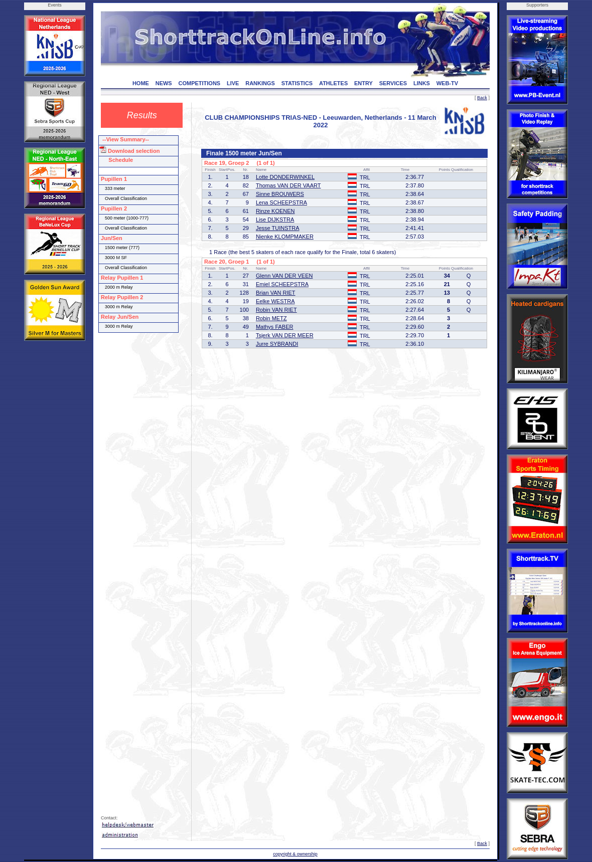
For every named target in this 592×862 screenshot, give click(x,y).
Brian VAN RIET (275, 293)
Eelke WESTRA (275, 301)
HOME (140, 83)
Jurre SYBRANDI (277, 344)
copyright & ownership (295, 853)
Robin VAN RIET (276, 310)
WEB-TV (447, 83)
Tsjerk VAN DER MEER (285, 335)
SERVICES (393, 83)
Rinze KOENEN (275, 211)
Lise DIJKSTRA (275, 220)
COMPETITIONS (199, 83)
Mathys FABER (274, 327)
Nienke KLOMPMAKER (285, 237)
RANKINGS (260, 83)
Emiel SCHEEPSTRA (282, 284)
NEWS (164, 83)
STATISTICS (297, 83)
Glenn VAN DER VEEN (284, 276)
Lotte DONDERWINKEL (285, 177)
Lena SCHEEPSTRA (281, 202)
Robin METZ (271, 318)
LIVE (233, 83)
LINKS (421, 83)
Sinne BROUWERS (280, 194)
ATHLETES (333, 83)
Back (482, 97)
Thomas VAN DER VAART (288, 185)
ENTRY (363, 83)
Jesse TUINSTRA (278, 228)
